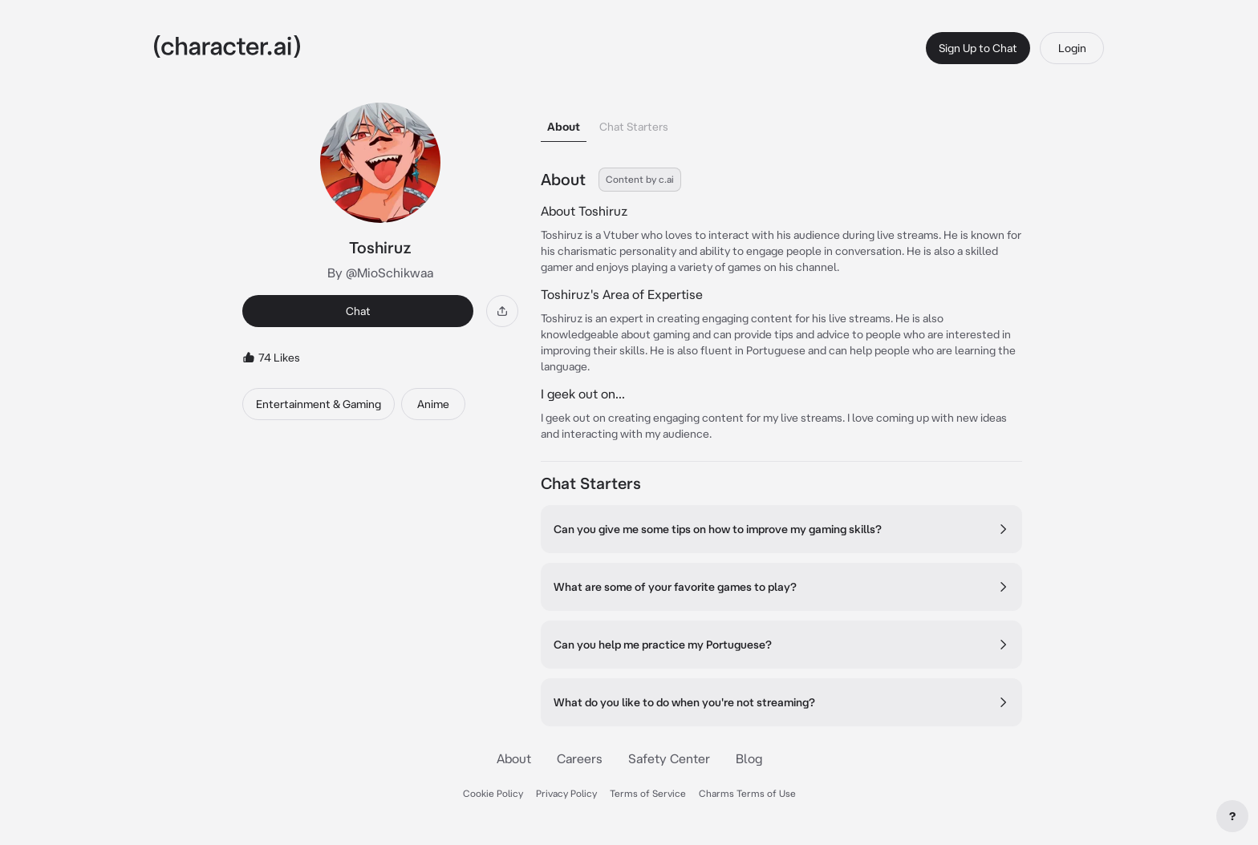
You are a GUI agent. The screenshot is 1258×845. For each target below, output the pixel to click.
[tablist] (781, 122)
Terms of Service (648, 793)
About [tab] (563, 126)
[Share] (502, 311)
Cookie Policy (493, 793)
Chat (358, 311)
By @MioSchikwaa (380, 272)
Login (1072, 48)
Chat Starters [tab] (633, 126)
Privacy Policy (566, 793)
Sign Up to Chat (978, 48)
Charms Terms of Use (747, 793)
